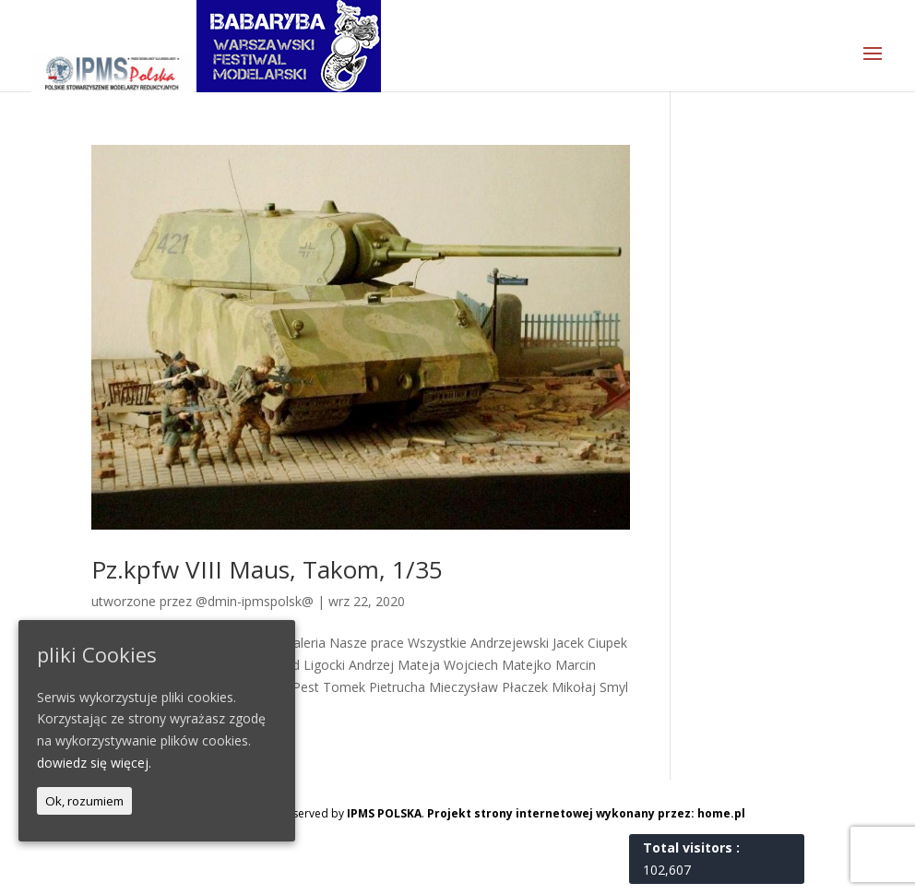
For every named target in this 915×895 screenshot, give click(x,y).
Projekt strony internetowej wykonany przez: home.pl (586, 813)
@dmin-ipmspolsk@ (255, 601)
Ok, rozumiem (84, 801)
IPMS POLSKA (384, 813)
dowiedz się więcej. (94, 762)
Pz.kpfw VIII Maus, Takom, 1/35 (267, 569)
